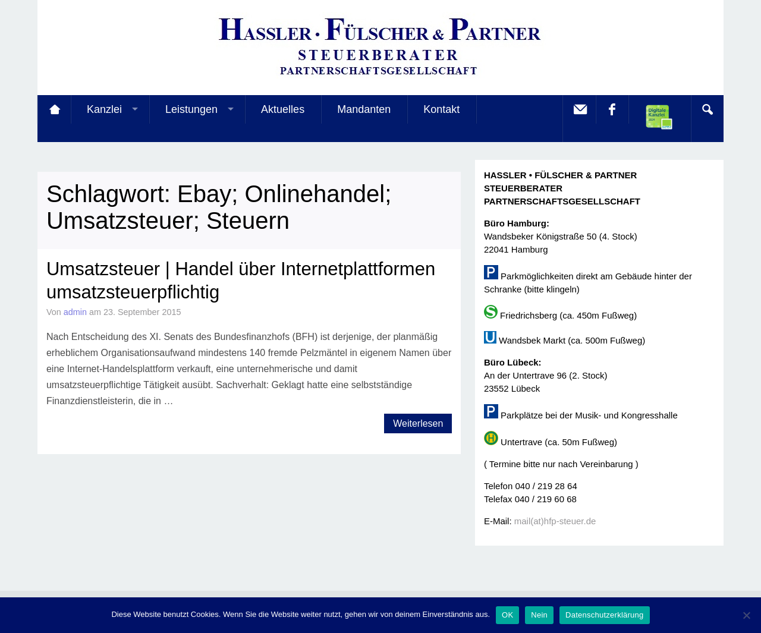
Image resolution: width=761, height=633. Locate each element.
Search (707, 109)
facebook (612, 109)
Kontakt (441, 109)
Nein (539, 614)
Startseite (54, 109)
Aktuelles (282, 109)
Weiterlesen (418, 423)
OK (507, 614)
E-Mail (579, 109)
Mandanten (364, 109)
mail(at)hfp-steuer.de (555, 521)
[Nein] (746, 615)
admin (75, 312)
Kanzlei (104, 109)
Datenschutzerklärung (604, 614)
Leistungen (191, 109)
